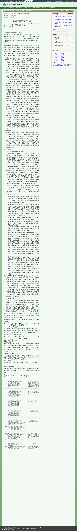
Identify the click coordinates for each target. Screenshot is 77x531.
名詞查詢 (17, 10)
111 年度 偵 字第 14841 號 (59, 57)
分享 (71, 10)
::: (45, 1)
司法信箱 (72, 1)
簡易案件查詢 (19, 7)
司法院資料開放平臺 (53, 7)
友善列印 (62, 10)
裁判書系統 (28, 1)
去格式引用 (6, 10)
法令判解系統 (19, 1)
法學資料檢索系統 (9, 1)
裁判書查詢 (11, 7)
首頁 (5, 7)
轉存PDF (67, 10)
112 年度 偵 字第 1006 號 (59, 60)
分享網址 (12, 10)
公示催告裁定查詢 (36, 7)
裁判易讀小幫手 (28, 10)
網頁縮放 (66, 1)
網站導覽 (49, 1)
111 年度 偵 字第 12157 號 (59, 54)
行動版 (61, 1)
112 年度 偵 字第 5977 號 (59, 62)
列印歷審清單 (70, 13)
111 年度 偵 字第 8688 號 (59, 53)
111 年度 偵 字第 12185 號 (59, 56)
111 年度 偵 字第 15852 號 (59, 59)
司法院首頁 (55, 1)
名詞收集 (22, 10)
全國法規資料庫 (19, 527)
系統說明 (44, 7)
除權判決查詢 (27, 7)
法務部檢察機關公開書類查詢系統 (63, 65)
